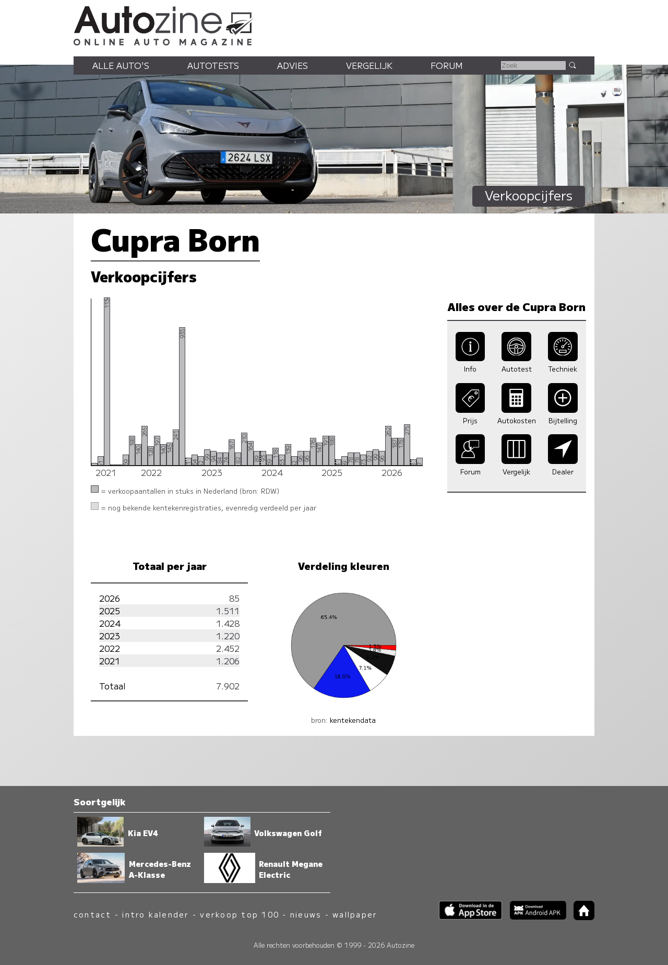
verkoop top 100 (239, 914)
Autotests (213, 65)
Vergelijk (369, 65)
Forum (447, 65)
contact (93, 914)
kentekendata (353, 720)
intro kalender (155, 914)
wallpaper (354, 914)
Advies (292, 65)
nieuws (305, 914)
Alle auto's (120, 65)
